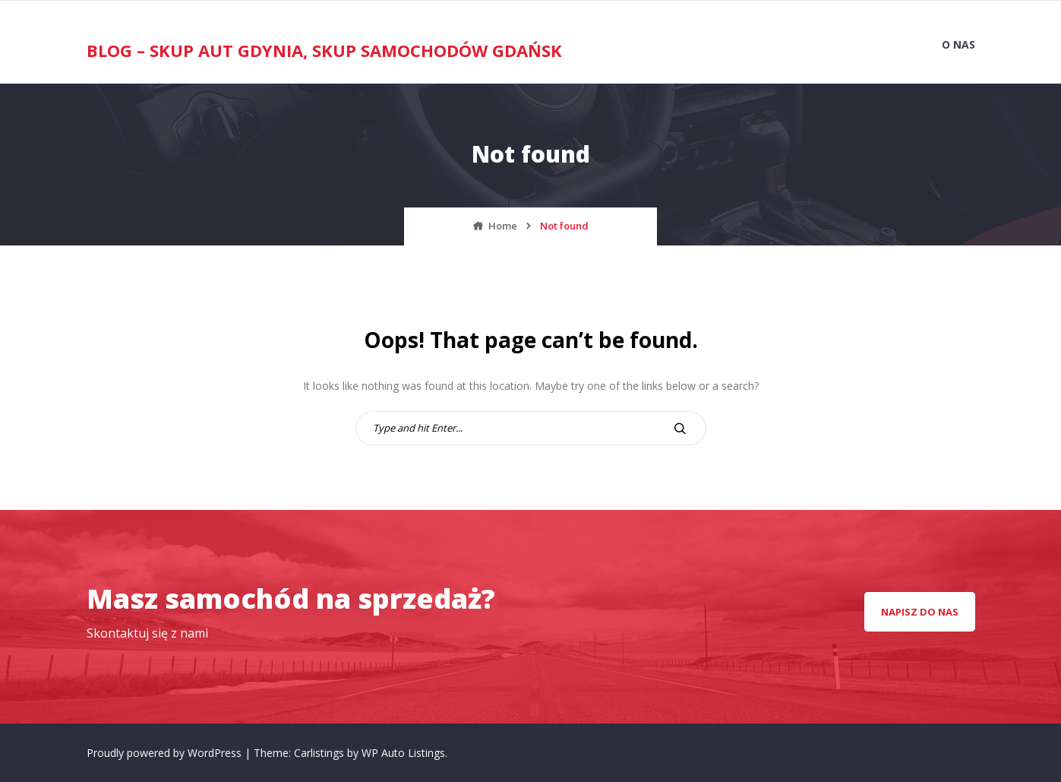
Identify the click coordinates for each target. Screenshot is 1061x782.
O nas (958, 44)
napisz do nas (919, 612)
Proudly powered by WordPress (166, 753)
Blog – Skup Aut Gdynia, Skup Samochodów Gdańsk (324, 50)
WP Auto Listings (403, 753)
